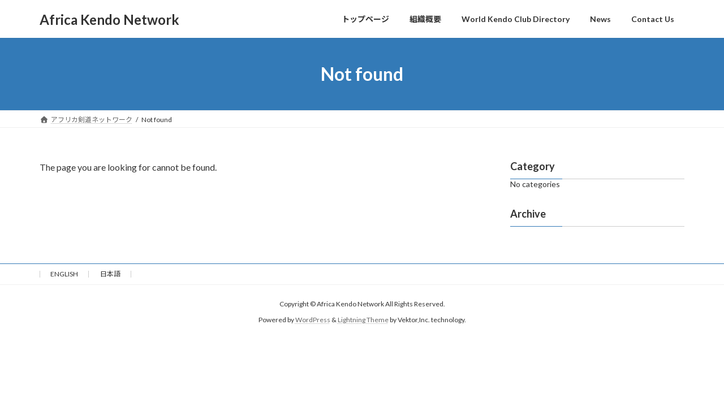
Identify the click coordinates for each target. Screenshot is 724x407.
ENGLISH (64, 274)
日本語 (110, 274)
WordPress (312, 319)
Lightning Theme (363, 319)
